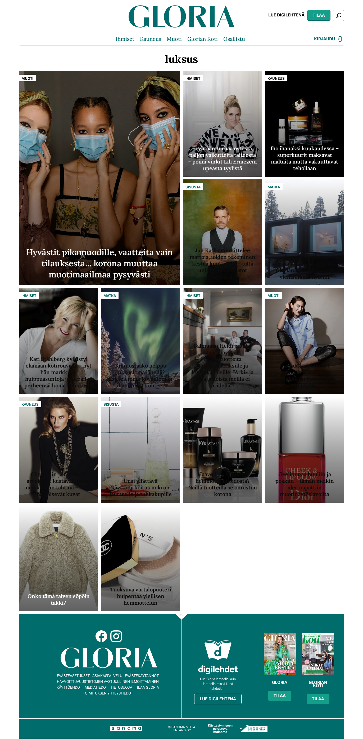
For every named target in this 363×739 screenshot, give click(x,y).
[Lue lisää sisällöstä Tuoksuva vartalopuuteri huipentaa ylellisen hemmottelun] (140, 558)
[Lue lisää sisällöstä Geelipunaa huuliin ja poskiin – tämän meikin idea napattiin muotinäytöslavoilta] (304, 450)
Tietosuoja (121, 687)
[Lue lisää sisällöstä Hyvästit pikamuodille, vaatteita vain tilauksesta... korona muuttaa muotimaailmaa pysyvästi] (99, 178)
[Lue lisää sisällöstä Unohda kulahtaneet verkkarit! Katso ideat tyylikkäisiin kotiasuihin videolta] (304, 341)
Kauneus (150, 39)
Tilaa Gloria (147, 687)
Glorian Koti (202, 39)
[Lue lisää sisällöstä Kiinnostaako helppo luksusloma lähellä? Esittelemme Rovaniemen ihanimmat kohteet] (140, 341)
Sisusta (193, 187)
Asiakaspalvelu (107, 676)
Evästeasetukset (73, 676)
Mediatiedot (96, 687)
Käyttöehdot (69, 687)
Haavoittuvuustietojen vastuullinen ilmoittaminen (108, 681)
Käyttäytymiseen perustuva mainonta (220, 729)
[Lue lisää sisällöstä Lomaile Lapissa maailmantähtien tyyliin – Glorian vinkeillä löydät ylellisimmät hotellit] (304, 232)
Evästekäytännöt (142, 676)
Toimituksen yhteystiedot (108, 693)
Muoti (174, 39)
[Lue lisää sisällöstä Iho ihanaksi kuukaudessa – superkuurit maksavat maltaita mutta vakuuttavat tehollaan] (304, 124)
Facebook (101, 636)
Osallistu (234, 39)
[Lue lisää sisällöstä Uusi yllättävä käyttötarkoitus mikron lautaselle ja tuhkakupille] (140, 450)
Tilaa (319, 15)
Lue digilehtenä (286, 14)
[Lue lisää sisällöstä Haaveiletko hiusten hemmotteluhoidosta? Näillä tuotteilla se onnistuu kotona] (222, 450)
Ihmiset (125, 39)
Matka (273, 187)
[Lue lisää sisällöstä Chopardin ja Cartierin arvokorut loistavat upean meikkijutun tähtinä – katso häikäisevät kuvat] (58, 450)
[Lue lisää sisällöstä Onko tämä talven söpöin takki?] (58, 558)
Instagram (116, 636)
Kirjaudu (328, 39)
